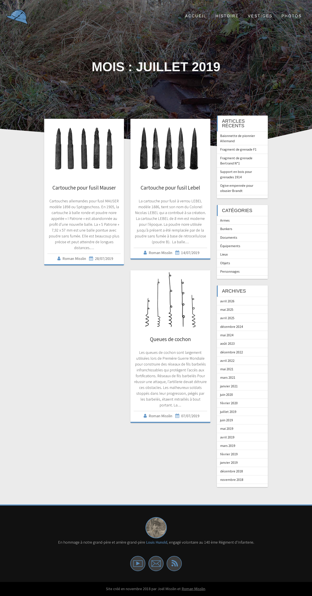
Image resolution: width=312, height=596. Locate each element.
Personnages (230, 271)
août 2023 (227, 343)
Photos (291, 16)
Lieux (224, 254)
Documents (228, 237)
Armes (225, 220)
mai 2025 (226, 309)
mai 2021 (226, 369)
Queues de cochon (170, 339)
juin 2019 (226, 420)
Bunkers (226, 229)
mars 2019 (227, 445)
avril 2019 (227, 437)
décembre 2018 (231, 471)
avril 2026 (227, 301)
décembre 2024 (231, 326)
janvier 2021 (229, 386)
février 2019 (229, 454)
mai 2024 (226, 335)
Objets (225, 263)
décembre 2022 (231, 352)
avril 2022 (227, 360)
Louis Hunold (156, 542)
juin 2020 (226, 394)
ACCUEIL (195, 16)
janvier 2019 (229, 462)
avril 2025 (227, 318)
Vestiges (260, 16)
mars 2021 (227, 377)
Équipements (230, 246)
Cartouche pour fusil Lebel (170, 187)
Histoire (227, 16)
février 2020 (229, 403)
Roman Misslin (193, 588)
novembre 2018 (231, 479)
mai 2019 (226, 428)
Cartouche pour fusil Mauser (84, 187)
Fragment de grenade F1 (238, 149)
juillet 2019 (228, 411)
